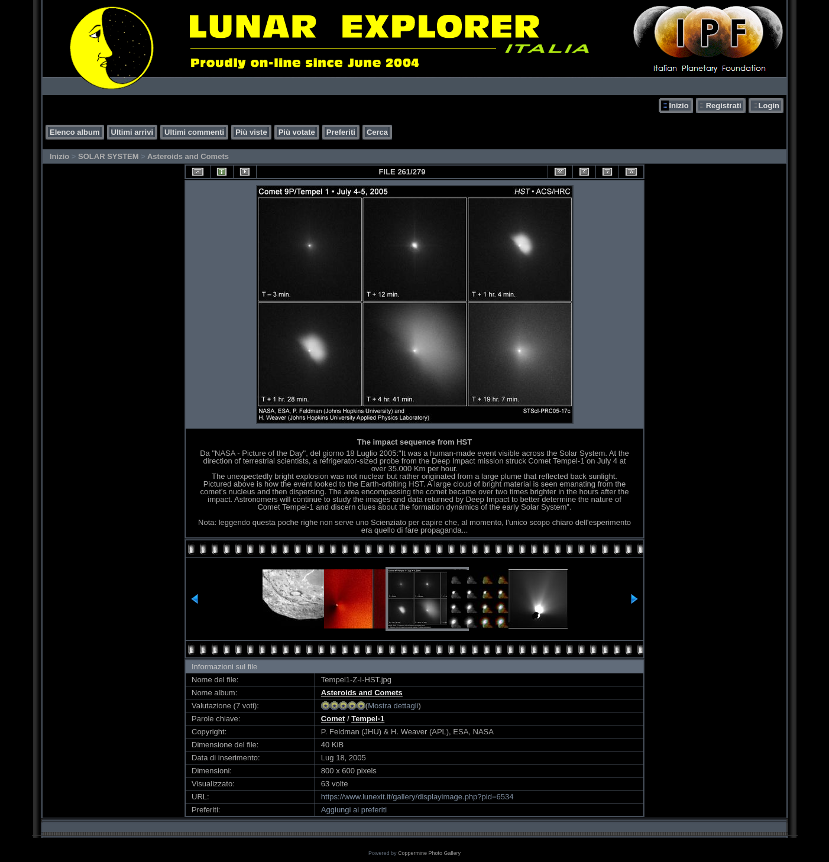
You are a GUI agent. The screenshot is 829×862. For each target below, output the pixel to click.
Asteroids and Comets (188, 156)
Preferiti (340, 132)
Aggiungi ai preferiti (354, 809)
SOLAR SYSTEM (108, 156)
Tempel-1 (367, 718)
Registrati (723, 105)
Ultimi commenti (194, 132)
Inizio (678, 105)
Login (769, 105)
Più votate (297, 132)
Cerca (377, 132)
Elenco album (75, 132)
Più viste (251, 132)
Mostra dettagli (393, 705)
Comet (333, 718)
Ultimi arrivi (132, 132)
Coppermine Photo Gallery (429, 853)
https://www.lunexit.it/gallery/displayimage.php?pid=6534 (417, 796)
